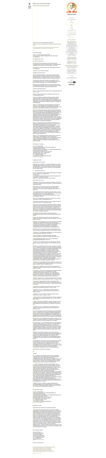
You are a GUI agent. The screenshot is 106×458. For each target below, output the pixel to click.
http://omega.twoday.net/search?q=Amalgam (42, 449)
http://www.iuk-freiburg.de (38, 156)
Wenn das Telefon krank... (71, 41)
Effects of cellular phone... (71, 69)
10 (70, 32)
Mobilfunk (59, 44)
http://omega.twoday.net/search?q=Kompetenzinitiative (44, 447)
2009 (29, 8)
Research (55, 44)
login (72, 20)
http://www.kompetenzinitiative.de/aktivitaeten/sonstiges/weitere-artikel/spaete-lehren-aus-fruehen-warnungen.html (46, 48)
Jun (29, 6)
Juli (73, 37)
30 (69, 36)
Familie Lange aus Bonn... (71, 57)
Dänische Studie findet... (71, 61)
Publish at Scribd (36, 44)
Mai (70, 37)
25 (71, 35)
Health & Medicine (49, 44)
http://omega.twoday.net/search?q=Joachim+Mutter (43, 451)
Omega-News (71, 14)
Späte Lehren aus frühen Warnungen (41, 3)
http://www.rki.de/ (40, 439)
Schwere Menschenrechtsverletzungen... (72, 65)
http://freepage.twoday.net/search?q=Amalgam (42, 450)
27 (74, 35)
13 (74, 32)
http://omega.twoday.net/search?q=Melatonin (42, 448)
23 (69, 35)
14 (75, 32)
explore (42, 44)
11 (71, 32)
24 (70, 35)
